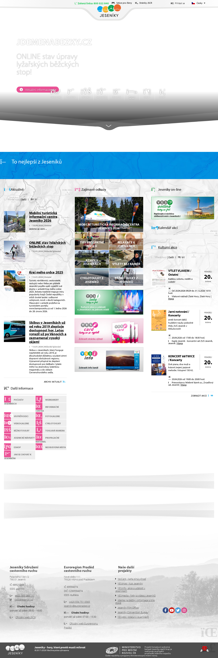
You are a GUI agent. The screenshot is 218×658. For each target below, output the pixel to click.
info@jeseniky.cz (24, 599)
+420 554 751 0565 (79, 601)
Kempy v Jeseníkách (92, 262)
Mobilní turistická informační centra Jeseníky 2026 (43, 217)
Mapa (171, 298)
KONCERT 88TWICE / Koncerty (181, 358)
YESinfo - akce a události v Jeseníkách (130, 589)
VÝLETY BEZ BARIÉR (126, 264)
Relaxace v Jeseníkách (126, 244)
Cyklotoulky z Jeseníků (91, 280)
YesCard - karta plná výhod (132, 579)
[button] (11, 199)
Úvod (109, 10)
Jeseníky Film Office (128, 607)
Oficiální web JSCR (26, 617)
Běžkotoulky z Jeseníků (126, 280)
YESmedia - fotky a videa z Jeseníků (136, 595)
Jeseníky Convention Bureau (133, 612)
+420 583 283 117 (24, 595)
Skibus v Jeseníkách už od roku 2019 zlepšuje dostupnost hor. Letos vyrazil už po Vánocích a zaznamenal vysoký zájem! (47, 332)
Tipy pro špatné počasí (92, 244)
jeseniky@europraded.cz (77, 606)
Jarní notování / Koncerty (178, 313)
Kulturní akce (167, 247)
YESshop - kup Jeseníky (130, 583)
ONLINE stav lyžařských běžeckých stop (47, 244)
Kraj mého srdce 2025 (46, 272)
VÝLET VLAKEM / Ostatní (179, 272)
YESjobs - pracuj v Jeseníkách (133, 617)
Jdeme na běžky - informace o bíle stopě (135, 601)
